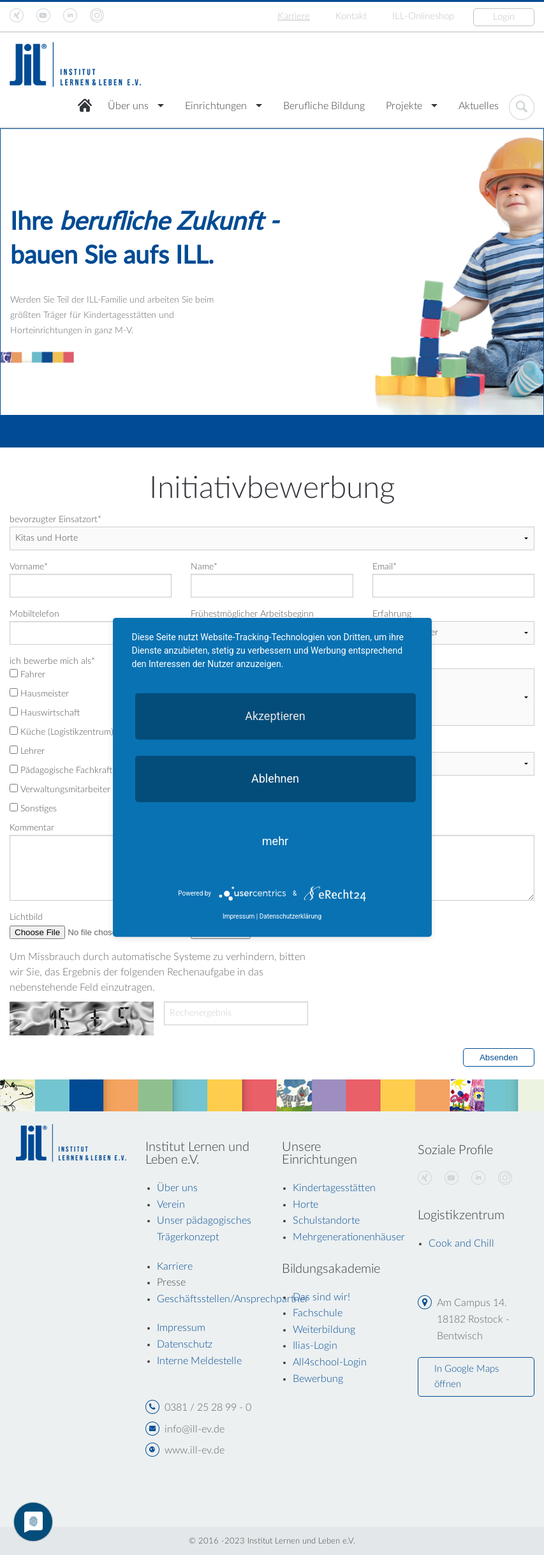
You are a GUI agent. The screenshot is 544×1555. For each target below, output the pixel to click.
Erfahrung (391, 614)
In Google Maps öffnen (466, 1376)
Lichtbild (26, 917)
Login (504, 17)
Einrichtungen (216, 106)
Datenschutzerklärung (290, 916)
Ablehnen (275, 778)
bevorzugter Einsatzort (55, 519)
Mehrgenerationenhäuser (349, 1237)
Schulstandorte (326, 1220)
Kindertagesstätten (334, 1188)
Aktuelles (479, 106)
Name (204, 566)
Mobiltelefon (34, 614)
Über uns (128, 106)
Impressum (238, 916)
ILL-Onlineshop (423, 16)
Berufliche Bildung (324, 106)
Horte (305, 1204)
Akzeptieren (275, 716)
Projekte (404, 106)
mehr (275, 841)
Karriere (293, 16)
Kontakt (351, 16)
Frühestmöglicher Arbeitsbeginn (252, 614)
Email (384, 566)
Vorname (29, 566)
